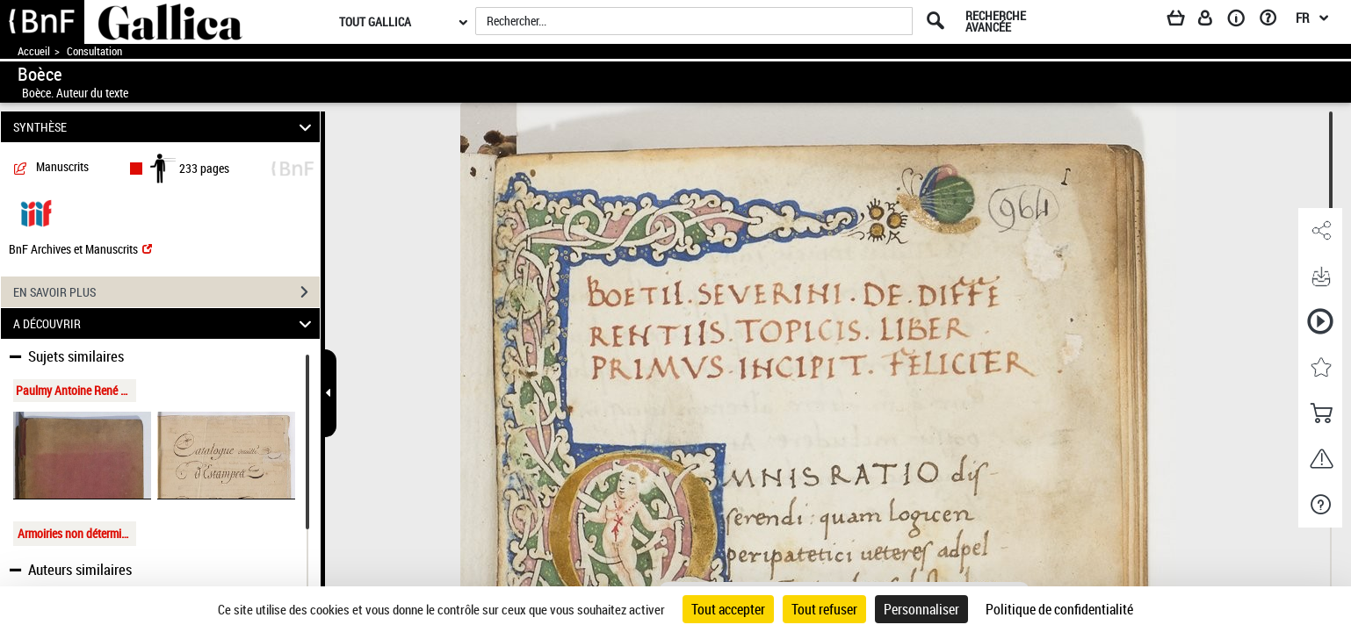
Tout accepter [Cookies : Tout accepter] (728, 609)
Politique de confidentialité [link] (1059, 609)
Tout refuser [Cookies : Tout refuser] (824, 609)
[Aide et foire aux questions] (1274, 21)
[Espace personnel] (1213, 21)
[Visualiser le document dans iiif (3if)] (36, 212)
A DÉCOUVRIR (164, 323)
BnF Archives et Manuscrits (80, 249)
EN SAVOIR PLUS (166, 292)
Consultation (94, 51)
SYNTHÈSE (164, 126)
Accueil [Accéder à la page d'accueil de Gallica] (34, 51)
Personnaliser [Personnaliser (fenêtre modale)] (921, 609)
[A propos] (1242, 21)
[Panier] (1184, 21)
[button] (1320, 231)
